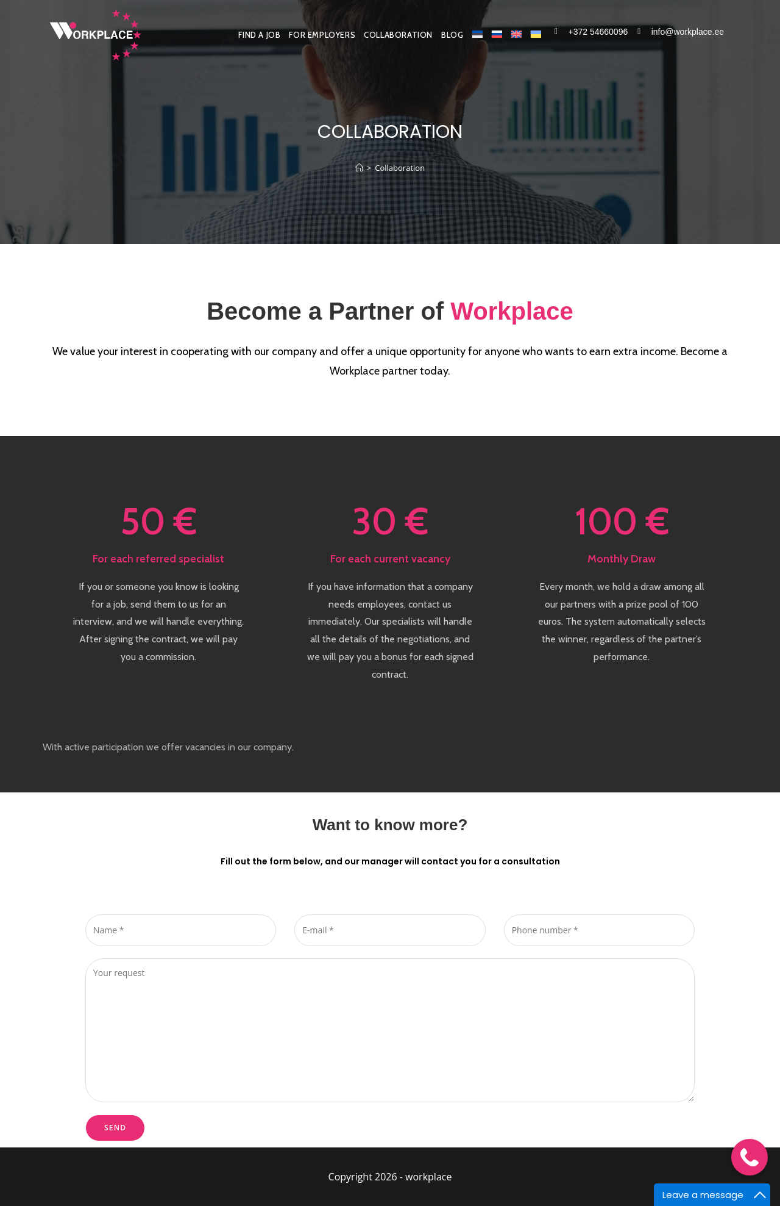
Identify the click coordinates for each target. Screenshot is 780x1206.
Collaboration (400, 167)
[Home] (359, 167)
